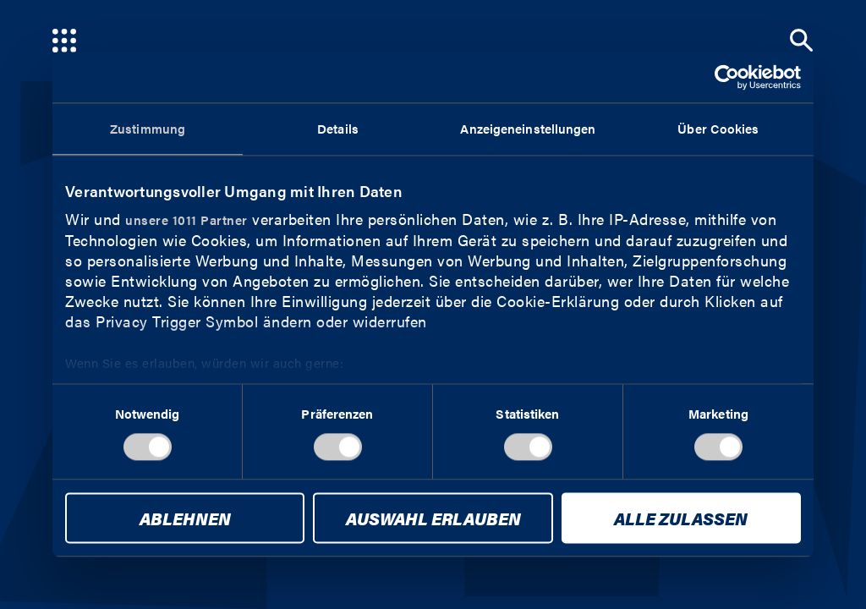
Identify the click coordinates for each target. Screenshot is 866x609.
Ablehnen (185, 519)
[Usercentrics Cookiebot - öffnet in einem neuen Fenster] (727, 77)
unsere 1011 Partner (186, 219)
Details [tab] (338, 128)
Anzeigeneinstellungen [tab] (527, 128)
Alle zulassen (681, 519)
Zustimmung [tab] (147, 128)
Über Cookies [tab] (718, 128)
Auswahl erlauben (433, 519)
